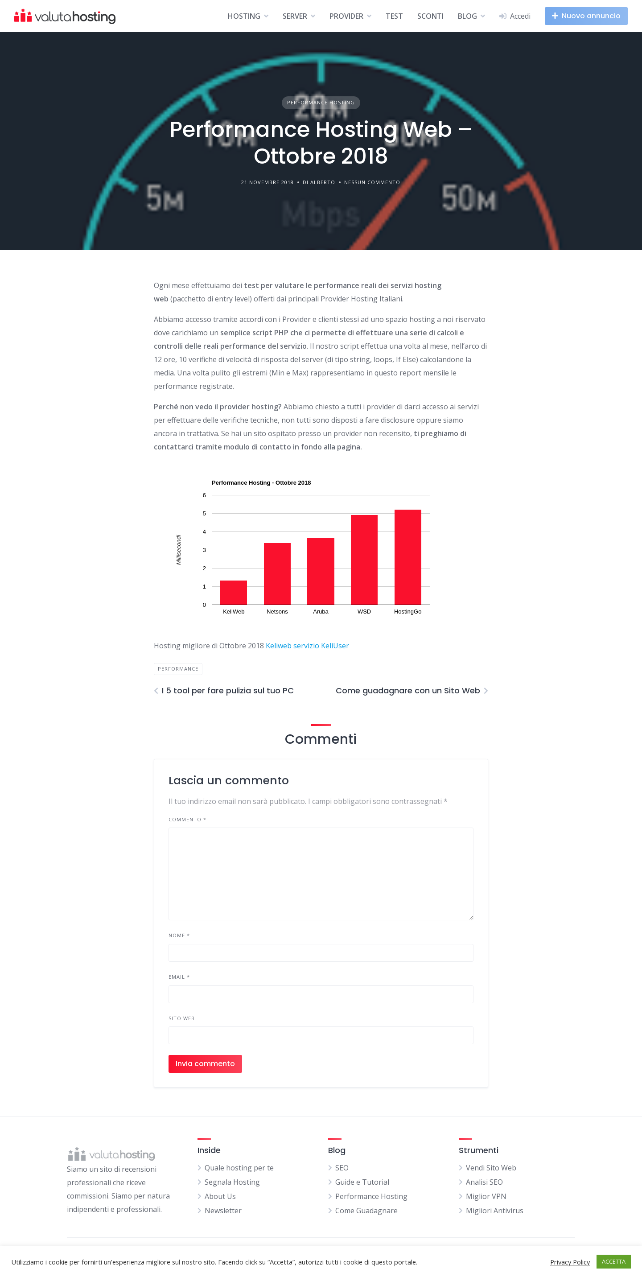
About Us (220, 1196)
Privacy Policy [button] (570, 1262)
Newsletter (223, 1210)
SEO (342, 1168)
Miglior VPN (486, 1196)
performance (178, 668)
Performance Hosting (321, 102)
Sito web (182, 1018)
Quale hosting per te (239, 1168)
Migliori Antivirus (494, 1210)
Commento (187, 819)
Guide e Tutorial (362, 1182)
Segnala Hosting (232, 1182)
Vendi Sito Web (491, 1168)
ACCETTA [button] (614, 1261)
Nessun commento (372, 182)
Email (179, 976)
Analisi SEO (484, 1182)
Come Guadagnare (366, 1210)
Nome (179, 935)
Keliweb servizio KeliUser (307, 646)
